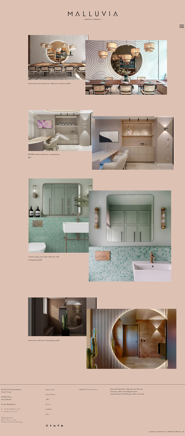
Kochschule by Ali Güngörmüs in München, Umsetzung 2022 (49, 83)
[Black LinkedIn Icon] (54, 425)
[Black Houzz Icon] (62, 425)
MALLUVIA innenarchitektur (11, 389)
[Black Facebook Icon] (50, 425)
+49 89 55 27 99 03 (10, 411)
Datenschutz (51, 394)
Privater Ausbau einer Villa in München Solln (44, 257)
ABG (48, 399)
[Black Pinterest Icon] (58, 425)
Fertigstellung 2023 (35, 260)
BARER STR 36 (6, 397)
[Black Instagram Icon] (47, 425)
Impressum (50, 389)
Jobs (47, 414)
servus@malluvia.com (12, 409)
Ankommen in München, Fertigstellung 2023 (43, 340)
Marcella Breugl (6, 392)
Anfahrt (49, 409)
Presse (48, 404)
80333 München (6, 399)
